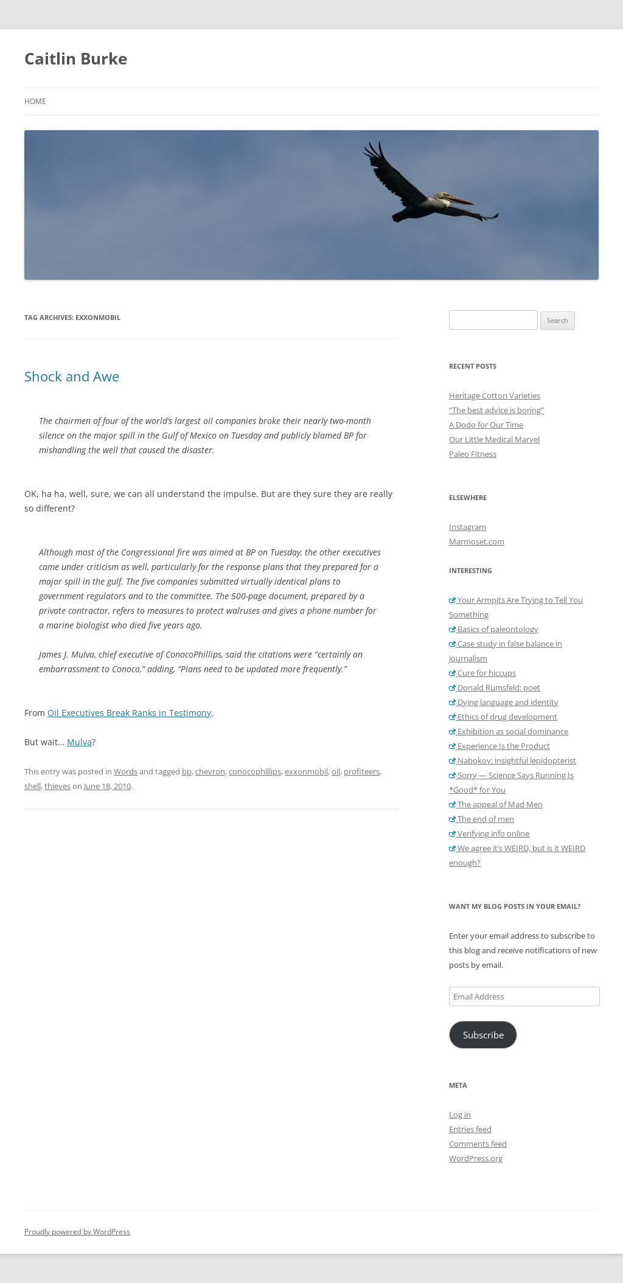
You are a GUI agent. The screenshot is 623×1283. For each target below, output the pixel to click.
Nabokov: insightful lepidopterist (512, 760)
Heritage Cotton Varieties (494, 395)
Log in (460, 1114)
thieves (57, 786)
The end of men (481, 818)
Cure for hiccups (482, 672)
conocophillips (255, 771)
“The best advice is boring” (496, 410)
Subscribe (483, 1035)
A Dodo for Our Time (486, 424)
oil (336, 771)
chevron (210, 771)
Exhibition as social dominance (508, 731)
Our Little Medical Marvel (494, 439)
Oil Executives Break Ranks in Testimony (129, 712)
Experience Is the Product (499, 745)
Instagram (467, 526)
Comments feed (478, 1143)
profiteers (362, 771)
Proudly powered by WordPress (77, 1231)
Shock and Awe (71, 376)
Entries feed (470, 1129)
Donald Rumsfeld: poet (494, 687)
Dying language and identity (504, 702)
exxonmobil (306, 771)
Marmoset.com (476, 541)
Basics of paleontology (493, 629)
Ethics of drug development (503, 716)
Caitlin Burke (75, 58)
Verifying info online (489, 833)
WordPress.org (476, 1158)
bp (187, 771)
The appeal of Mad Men (496, 804)
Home (35, 101)
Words (125, 771)
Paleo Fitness (472, 453)
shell (32, 786)
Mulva (79, 742)
